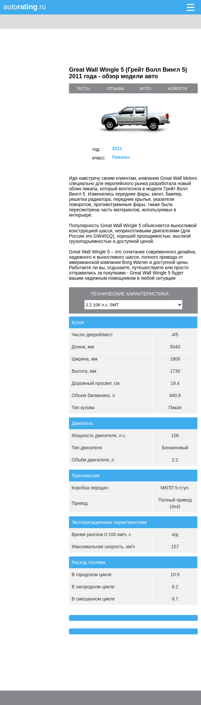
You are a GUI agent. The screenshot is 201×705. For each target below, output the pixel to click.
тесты (83, 88)
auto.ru (24, 7)
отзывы (115, 88)
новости (177, 88)
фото (145, 88)
